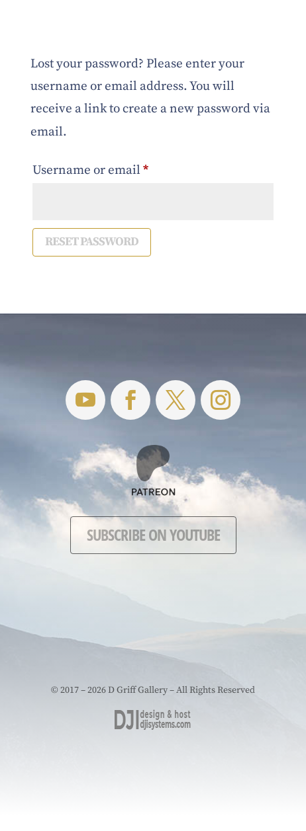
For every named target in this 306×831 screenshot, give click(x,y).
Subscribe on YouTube (153, 534)
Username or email (116, 168)
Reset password (91, 241)
